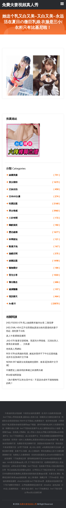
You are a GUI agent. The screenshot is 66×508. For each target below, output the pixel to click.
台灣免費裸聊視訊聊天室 (32, 485)
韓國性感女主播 (12, 428)
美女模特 (34, 182)
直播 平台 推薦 (21, 451)
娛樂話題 (34, 261)
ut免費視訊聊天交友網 (51, 447)
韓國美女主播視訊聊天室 (50, 417)
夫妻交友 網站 (54, 474)
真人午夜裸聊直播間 (16, 336)
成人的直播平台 (31, 436)
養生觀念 (34, 282)
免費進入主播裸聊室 (21, 455)
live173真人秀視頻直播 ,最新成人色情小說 (20, 417)
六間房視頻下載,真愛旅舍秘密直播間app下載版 (33, 423)
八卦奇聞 (34, 218)
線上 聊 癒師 (33, 477)
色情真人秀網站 (13, 349)
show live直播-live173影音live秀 (30, 481)
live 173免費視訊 (17, 436)
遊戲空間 (34, 254)
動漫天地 (34, 246)
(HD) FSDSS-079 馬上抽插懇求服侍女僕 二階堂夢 (29, 322)
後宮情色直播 (51, 421)
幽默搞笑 (34, 225)
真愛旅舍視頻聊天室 (45, 443)
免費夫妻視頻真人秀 (28, 504)
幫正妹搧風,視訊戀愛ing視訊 (19, 470)
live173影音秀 (56, 489)
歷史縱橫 (34, 232)
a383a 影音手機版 (18, 466)
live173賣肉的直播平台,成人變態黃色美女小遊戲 (40, 428)
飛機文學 (43, 477)
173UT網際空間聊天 (11, 485)
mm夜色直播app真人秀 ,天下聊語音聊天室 (25, 462)
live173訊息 (33, 466)
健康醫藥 (34, 289)
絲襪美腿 (34, 175)
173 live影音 (53, 477)
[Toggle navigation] (62, 4)
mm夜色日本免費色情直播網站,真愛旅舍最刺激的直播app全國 (33, 472)
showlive (47, 485)
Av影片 (34, 304)
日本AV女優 (34, 196)
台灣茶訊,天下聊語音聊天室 (43, 470)
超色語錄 (56, 485)
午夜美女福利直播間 (31, 413)
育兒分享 (34, 275)
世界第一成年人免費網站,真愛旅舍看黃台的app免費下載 (34, 440)
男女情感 (34, 211)
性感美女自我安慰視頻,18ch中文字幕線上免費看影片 (33, 419)
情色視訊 (59, 443)
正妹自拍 (34, 189)
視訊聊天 (34, 296)
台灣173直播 (22, 447)
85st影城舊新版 (13, 375)
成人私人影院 (35, 447)
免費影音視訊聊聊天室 (26, 443)
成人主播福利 (34, 451)
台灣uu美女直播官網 (33, 492)
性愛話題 (34, 204)
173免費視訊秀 (19, 458)
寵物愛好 (34, 268)
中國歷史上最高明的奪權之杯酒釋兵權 (24, 370)
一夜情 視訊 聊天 (27, 489)
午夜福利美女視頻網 (13, 413)
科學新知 (34, 239)
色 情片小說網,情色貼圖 (51, 413)
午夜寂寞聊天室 (9, 447)
